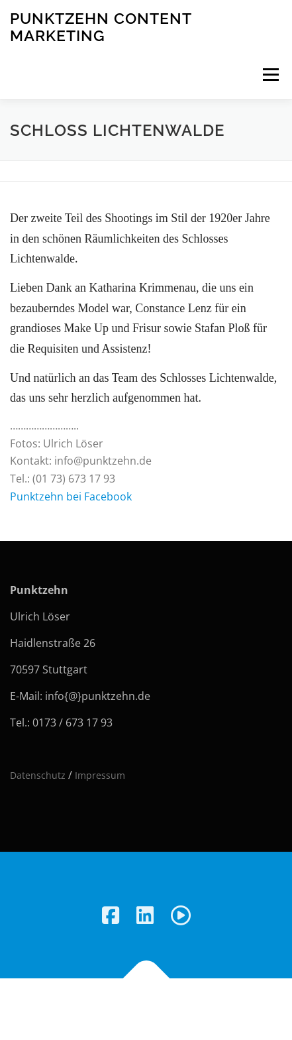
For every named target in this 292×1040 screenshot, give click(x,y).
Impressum (100, 775)
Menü (270, 74)
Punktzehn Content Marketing (100, 26)
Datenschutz (38, 775)
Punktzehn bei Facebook (71, 496)
